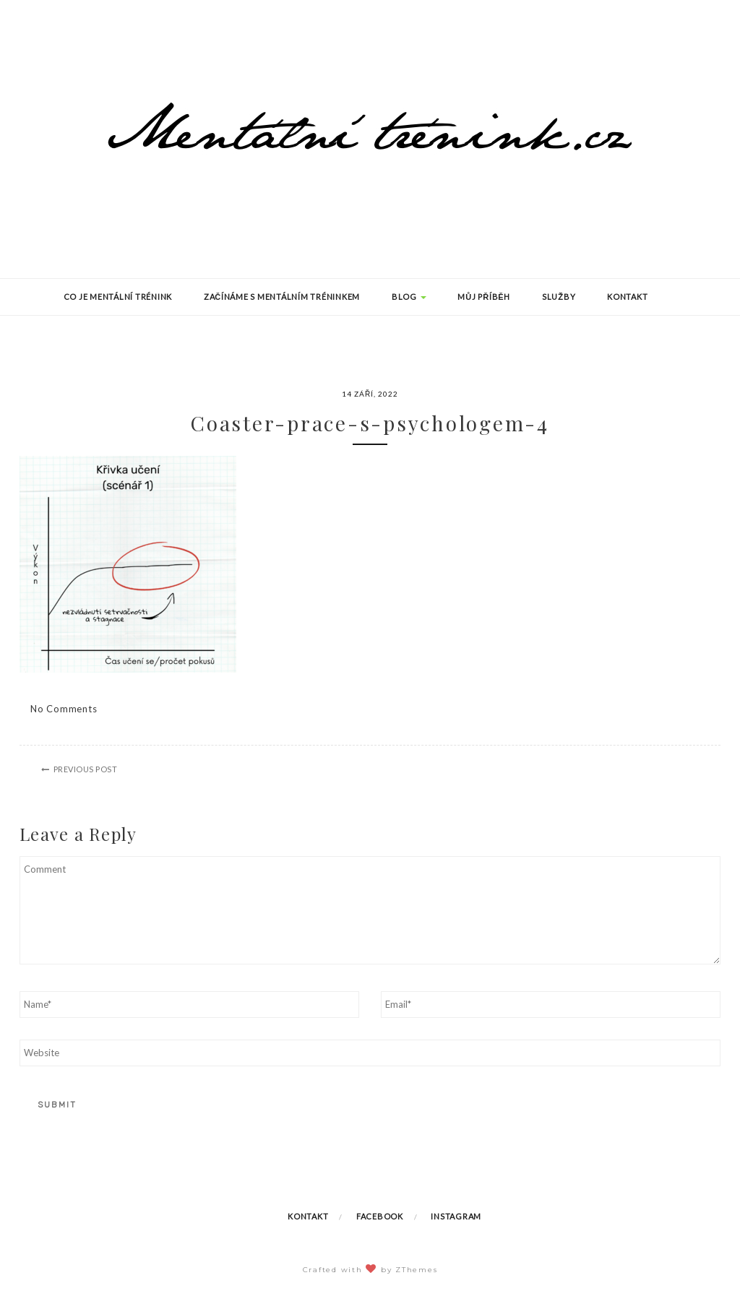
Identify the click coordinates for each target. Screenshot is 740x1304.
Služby (559, 296)
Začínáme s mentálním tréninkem (282, 296)
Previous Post (85, 769)
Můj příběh (483, 296)
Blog (409, 296)
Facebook (379, 1216)
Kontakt (627, 296)
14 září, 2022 (370, 393)
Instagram (456, 1216)
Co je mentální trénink (118, 296)
